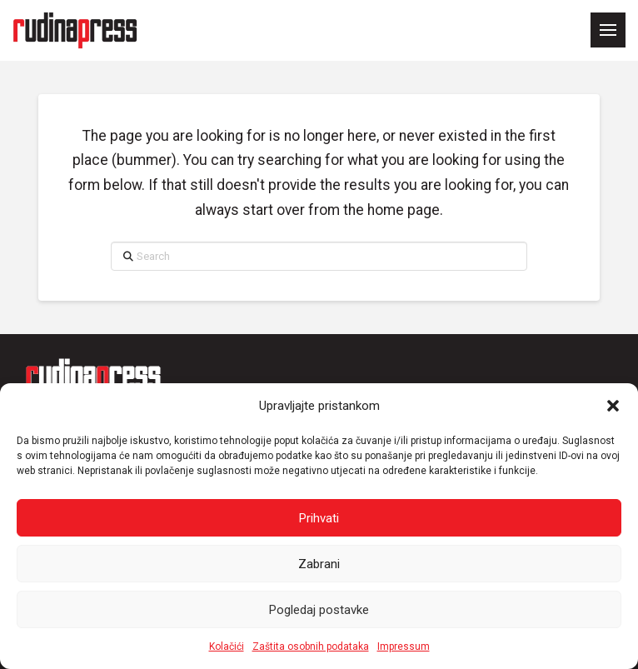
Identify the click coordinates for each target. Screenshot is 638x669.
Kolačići (226, 646)
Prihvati (319, 518)
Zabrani (319, 564)
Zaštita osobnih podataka (310, 646)
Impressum (403, 646)
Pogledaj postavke (319, 609)
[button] (613, 405)
